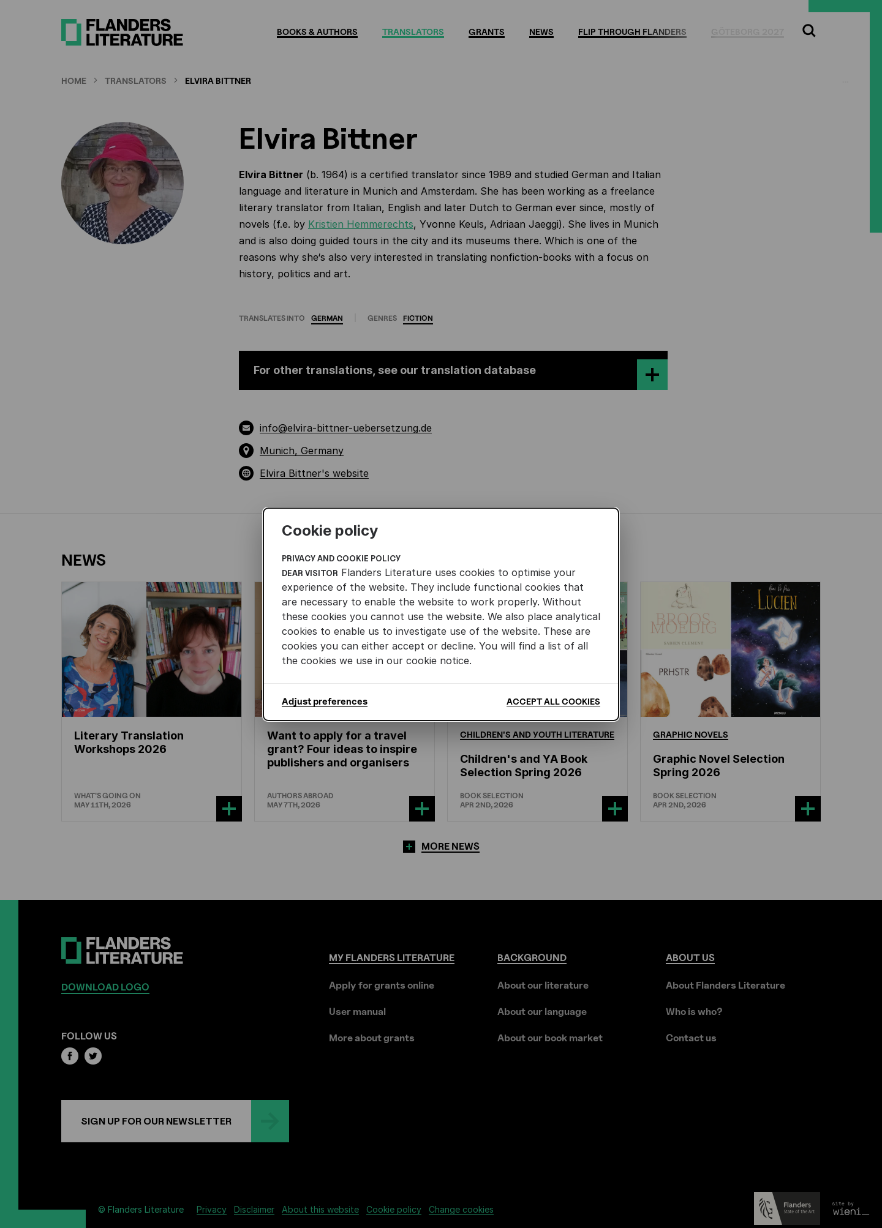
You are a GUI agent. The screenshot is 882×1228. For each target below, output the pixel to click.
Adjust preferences (325, 701)
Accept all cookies (553, 701)
